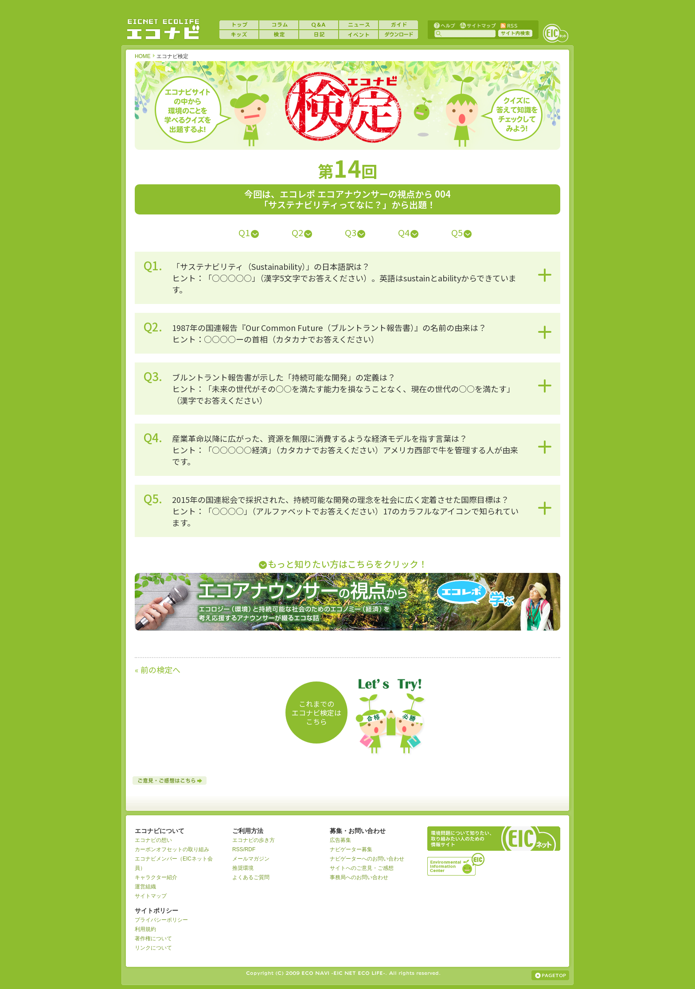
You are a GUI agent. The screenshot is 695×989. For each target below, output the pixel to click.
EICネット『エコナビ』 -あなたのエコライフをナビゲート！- (163, 29)
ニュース (358, 24)
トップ (238, 24)
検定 (278, 34)
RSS (508, 25)
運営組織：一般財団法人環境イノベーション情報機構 (456, 863)
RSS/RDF (243, 849)
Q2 (297, 232)
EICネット (555, 33)
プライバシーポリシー (161, 920)
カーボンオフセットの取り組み (172, 849)
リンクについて (153, 948)
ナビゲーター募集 (351, 849)
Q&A (318, 24)
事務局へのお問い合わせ (359, 877)
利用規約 (145, 929)
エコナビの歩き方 (253, 840)
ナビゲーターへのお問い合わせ (367, 859)
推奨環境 (243, 868)
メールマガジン (250, 859)
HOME (143, 56)
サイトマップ (477, 25)
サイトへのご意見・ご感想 (362, 868)
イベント (358, 34)
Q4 (404, 232)
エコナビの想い (153, 840)
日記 (318, 34)
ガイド (398, 24)
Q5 (457, 232)
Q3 (350, 232)
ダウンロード (398, 34)
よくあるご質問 (250, 877)
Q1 (244, 232)
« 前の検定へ (157, 669)
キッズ (238, 34)
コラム (278, 24)
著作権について (153, 938)
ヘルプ (444, 25)
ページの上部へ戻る (550, 975)
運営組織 (145, 887)
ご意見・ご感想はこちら (170, 780)
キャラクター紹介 (156, 877)
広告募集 (340, 840)
